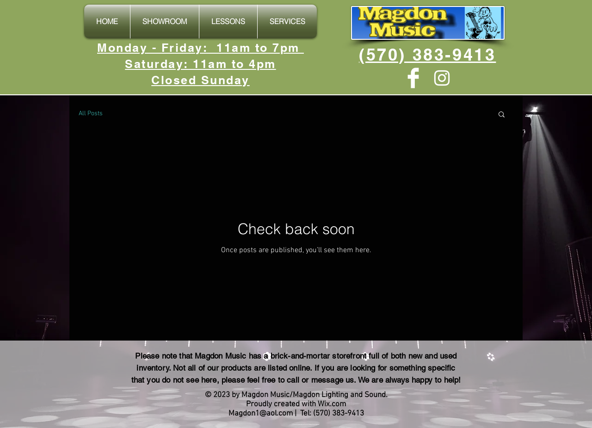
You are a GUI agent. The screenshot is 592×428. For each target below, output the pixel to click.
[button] (501, 115)
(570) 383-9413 (427, 54)
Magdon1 (243, 413)
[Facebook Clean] (413, 78)
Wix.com (332, 404)
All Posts (91, 114)
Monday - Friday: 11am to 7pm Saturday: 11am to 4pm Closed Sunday (200, 64)
